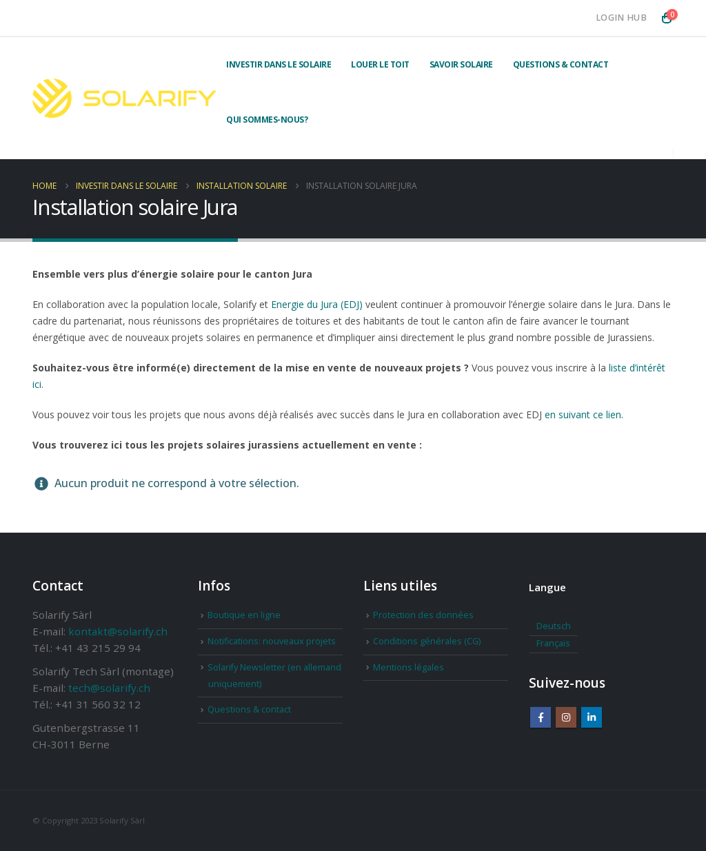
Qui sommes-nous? (266, 119)
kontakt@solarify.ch (118, 631)
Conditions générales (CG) (427, 641)
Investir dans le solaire (278, 64)
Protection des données (423, 615)
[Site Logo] (124, 98)
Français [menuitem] (553, 643)
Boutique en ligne (244, 615)
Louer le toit (380, 64)
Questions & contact (561, 64)
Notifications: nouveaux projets (272, 641)
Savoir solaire (461, 64)
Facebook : (540, 717)
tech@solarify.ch (109, 688)
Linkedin (591, 717)
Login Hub (621, 17)
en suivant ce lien (583, 414)
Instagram (566, 717)
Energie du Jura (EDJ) (317, 304)
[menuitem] (554, 627)
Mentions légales (408, 667)
